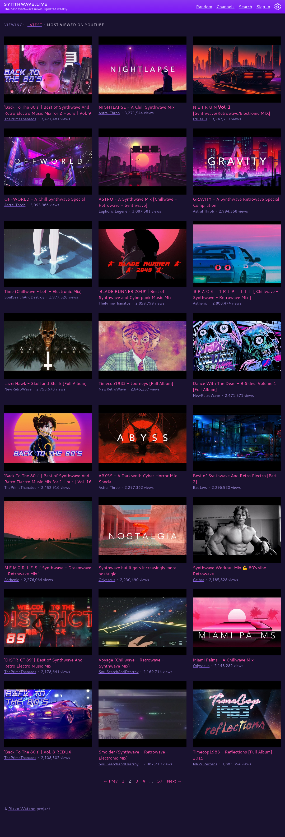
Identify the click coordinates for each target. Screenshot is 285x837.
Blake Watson (21, 809)
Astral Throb (109, 113)
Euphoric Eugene (113, 211)
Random (204, 6)
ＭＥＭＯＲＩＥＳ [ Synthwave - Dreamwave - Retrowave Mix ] (47, 570)
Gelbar (198, 579)
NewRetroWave (17, 389)
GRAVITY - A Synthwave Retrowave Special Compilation (236, 202)
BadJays (200, 487)
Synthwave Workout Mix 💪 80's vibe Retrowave (229, 570)
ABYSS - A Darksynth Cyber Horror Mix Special (138, 478)
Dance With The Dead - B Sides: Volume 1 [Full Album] (234, 386)
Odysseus (107, 579)
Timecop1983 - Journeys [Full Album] (136, 383)
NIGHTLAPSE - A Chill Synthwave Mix (137, 107)
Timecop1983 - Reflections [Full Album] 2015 (232, 755)
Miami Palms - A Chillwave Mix (223, 660)
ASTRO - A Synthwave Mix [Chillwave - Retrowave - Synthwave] (138, 202)
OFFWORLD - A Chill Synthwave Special (44, 199)
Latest (34, 24)
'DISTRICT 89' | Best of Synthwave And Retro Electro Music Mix (43, 663)
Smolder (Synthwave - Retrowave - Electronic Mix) (134, 755)
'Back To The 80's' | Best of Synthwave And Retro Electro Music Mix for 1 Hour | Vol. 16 (48, 478)
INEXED (200, 119)
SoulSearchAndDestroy (24, 297)
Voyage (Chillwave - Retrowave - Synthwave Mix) (131, 663)
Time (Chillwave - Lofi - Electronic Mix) (43, 291)
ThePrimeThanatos (20, 119)
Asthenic (200, 303)
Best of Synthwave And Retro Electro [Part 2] (235, 478)
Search (245, 6)
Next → (174, 781)
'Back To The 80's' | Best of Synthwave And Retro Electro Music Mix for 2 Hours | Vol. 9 (47, 110)
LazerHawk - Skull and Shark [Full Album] (45, 383)
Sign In (263, 6)
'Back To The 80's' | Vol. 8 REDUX (37, 752)
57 (159, 781)
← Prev (110, 781)
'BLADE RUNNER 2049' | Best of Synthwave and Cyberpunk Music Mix (135, 294)
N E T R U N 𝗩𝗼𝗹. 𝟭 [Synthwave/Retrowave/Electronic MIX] (231, 110)
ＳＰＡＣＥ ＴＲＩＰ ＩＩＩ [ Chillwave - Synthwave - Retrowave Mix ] (235, 294)
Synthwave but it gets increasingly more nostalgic (137, 570)
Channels (225, 6)
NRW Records (205, 764)
